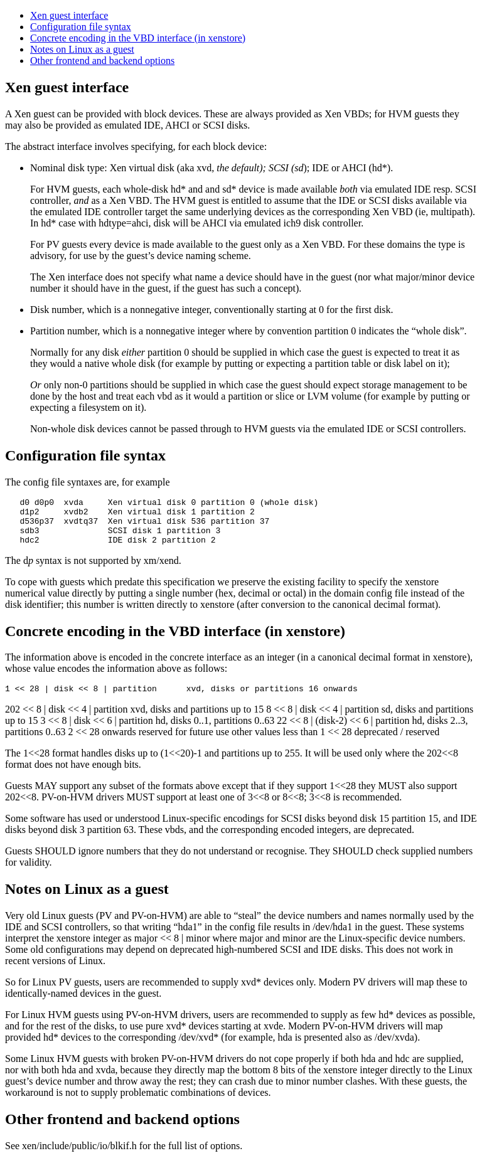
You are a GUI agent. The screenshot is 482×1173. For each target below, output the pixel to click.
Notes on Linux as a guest (82, 49)
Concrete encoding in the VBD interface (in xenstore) (137, 38)
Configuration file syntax (80, 26)
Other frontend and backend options (102, 60)
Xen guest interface (69, 15)
